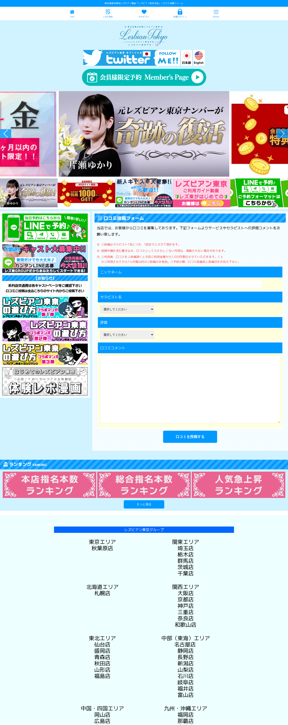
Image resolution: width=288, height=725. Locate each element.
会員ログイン (180, 16)
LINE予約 (108, 16)
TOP (72, 16)
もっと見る (144, 504)
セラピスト (144, 16)
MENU (216, 16)
